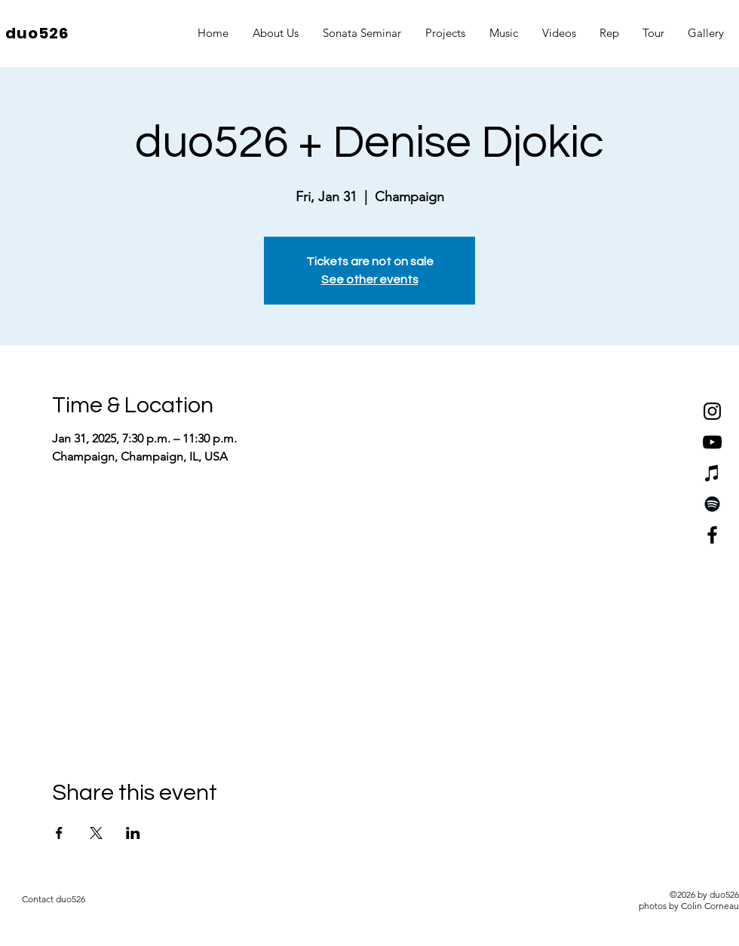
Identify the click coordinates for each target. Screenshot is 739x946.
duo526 (37, 33)
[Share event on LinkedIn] (133, 833)
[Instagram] (712, 411)
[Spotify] (712, 504)
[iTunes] (712, 473)
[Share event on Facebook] (59, 833)
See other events (370, 280)
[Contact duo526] (53, 899)
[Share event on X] (96, 833)
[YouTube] (712, 442)
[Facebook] (712, 534)
